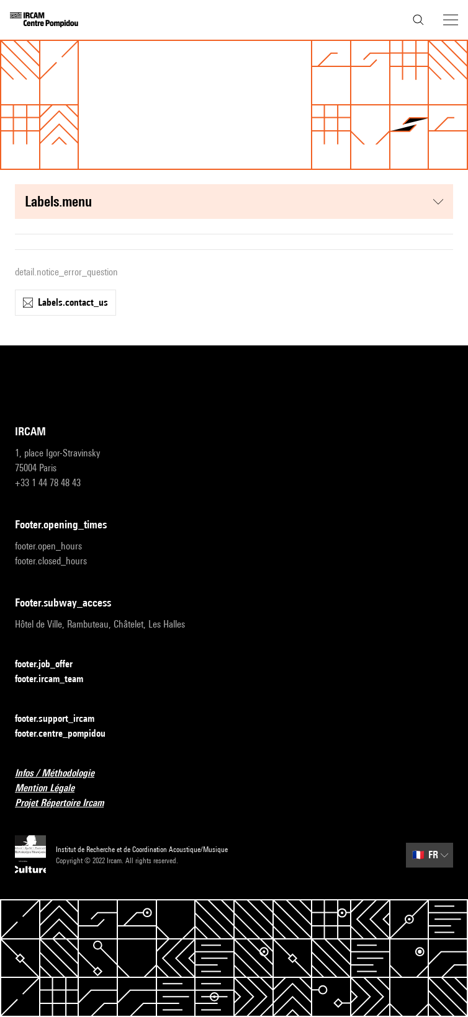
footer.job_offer (51, 664)
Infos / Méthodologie (62, 773)
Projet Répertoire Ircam (67, 803)
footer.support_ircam (62, 719)
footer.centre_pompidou (67, 733)
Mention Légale (52, 788)
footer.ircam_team (56, 679)
